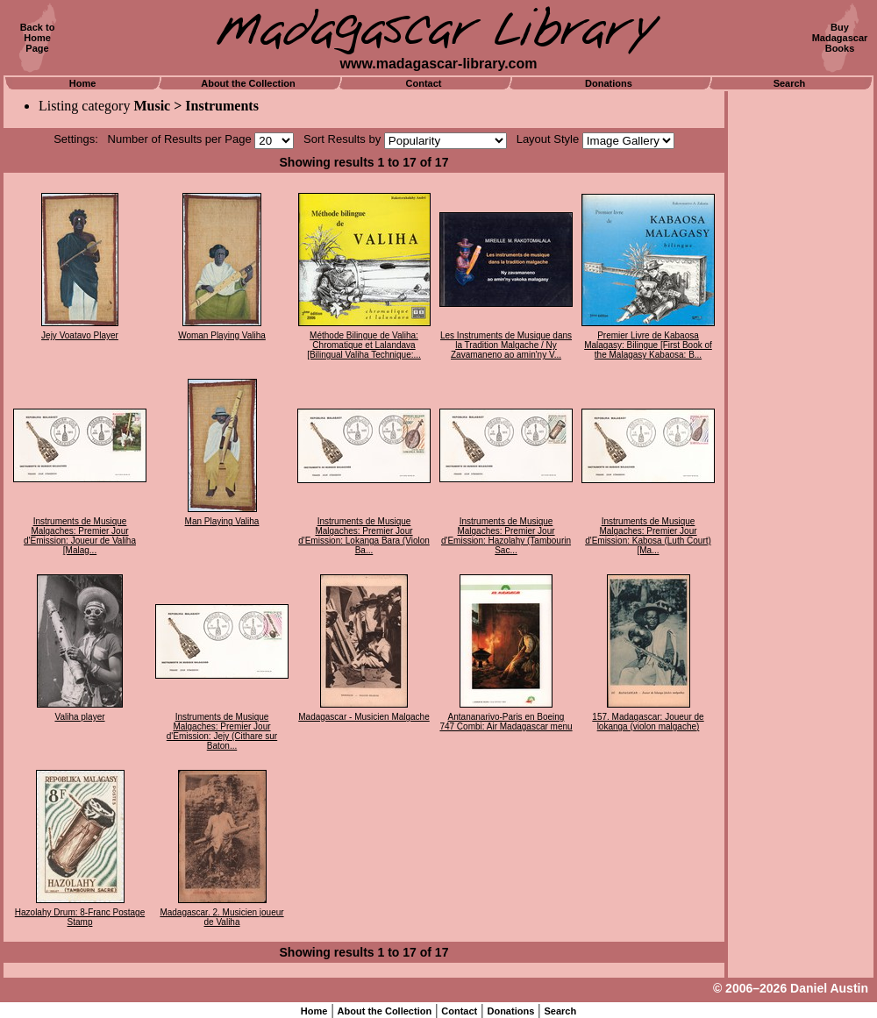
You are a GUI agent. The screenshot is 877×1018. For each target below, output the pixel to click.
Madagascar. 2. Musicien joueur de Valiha (221, 917)
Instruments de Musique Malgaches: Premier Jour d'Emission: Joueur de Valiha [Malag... (80, 535)
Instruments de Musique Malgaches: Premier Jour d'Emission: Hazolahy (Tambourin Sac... (506, 535)
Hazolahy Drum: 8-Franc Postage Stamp (80, 917)
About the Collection (248, 83)
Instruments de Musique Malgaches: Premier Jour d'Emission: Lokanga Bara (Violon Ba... (364, 535)
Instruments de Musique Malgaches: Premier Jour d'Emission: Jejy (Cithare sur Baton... (222, 731)
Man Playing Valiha (222, 521)
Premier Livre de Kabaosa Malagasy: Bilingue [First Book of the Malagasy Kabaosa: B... (648, 345)
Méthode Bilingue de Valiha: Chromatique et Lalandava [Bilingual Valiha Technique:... (364, 345)
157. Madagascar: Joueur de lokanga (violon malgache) (647, 721)
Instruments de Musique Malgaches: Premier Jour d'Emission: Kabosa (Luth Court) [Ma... (648, 535)
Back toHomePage (37, 37)
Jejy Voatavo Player (79, 335)
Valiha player (79, 717)
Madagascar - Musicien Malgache (364, 717)
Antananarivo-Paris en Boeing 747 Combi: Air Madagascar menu (505, 721)
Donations (608, 83)
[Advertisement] (801, 355)
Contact (424, 83)
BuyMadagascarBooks (840, 37)
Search (790, 83)
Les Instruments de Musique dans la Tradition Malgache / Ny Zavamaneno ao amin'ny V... (506, 345)
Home (82, 83)
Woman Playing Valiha (222, 335)
